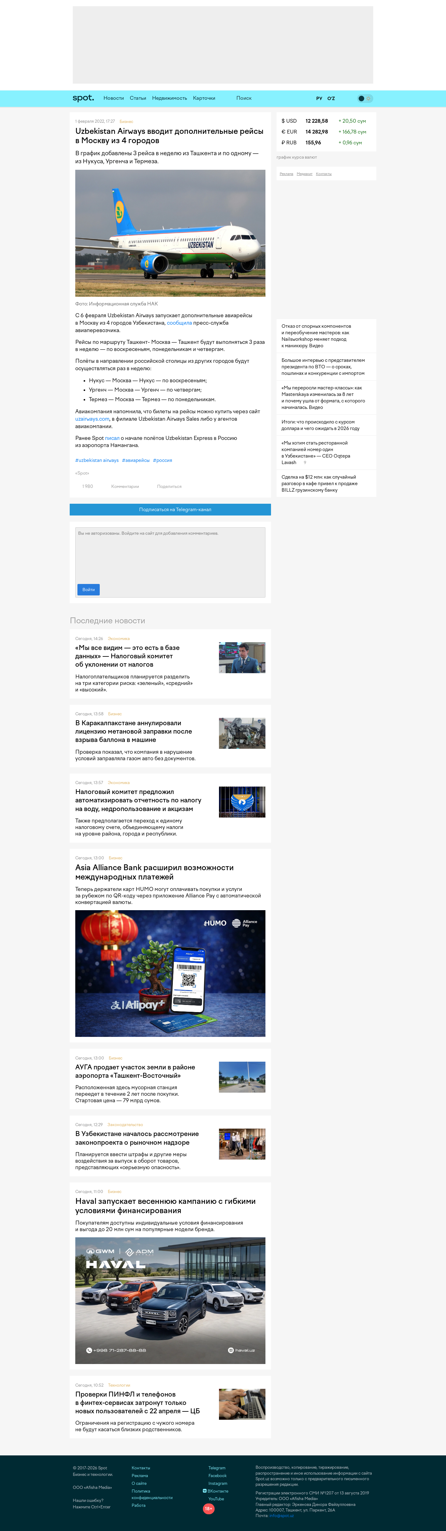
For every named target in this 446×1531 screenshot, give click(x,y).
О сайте (139, 1483)
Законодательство (125, 1124)
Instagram (215, 1483)
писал (112, 438)
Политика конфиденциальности (152, 1494)
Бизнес (115, 714)
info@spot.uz (281, 1515)
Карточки (204, 98)
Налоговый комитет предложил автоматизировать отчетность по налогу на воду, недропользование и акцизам (138, 800)
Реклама (286, 174)
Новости (113, 98)
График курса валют (299, 157)
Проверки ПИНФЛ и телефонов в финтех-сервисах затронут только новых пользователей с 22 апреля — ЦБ (137, 1402)
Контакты (324, 174)
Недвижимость (169, 98)
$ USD (289, 121)
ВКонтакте (215, 1491)
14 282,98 (317, 132)
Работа (139, 1505)
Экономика (119, 638)
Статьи (138, 98)
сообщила (179, 323)
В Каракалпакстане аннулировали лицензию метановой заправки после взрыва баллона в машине (133, 731)
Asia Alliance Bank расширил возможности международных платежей (154, 872)
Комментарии (121, 486)
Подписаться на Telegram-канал (170, 510)
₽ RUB (289, 143)
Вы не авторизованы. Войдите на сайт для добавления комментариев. (170, 554)
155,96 (313, 143)
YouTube (213, 1499)
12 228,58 (317, 121)
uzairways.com (92, 419)
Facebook (215, 1475)
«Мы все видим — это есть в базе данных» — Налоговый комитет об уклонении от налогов (127, 656)
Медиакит (305, 174)
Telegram (214, 1468)
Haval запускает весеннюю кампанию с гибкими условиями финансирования (165, 1205)
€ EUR (289, 132)
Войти (88, 589)
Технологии (119, 1385)
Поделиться (165, 486)
